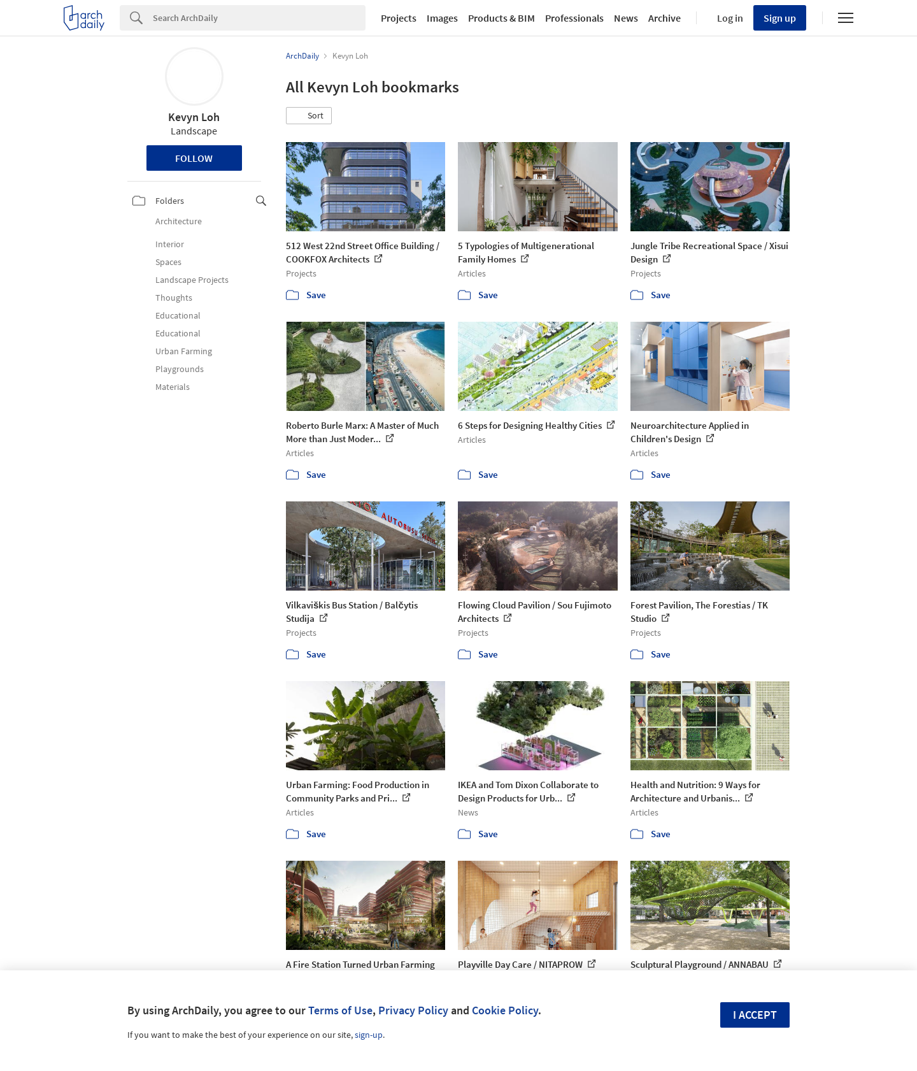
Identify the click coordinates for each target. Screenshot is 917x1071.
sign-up (369, 1034)
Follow (194, 158)
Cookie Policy (505, 1010)
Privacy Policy (413, 1010)
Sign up (780, 17)
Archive (664, 18)
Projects (398, 18)
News (626, 18)
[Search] (259, 18)
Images (442, 18)
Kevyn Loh (194, 117)
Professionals (574, 18)
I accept (755, 1014)
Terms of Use (340, 1010)
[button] (309, 116)
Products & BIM (501, 18)
